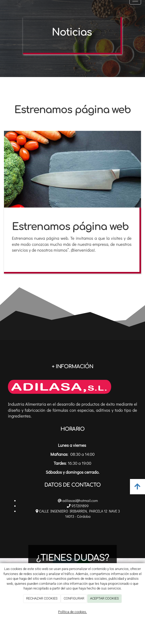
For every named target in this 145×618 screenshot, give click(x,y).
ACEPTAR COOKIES (104, 598)
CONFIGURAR (74, 598)
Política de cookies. (72, 612)
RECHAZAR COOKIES (42, 598)
